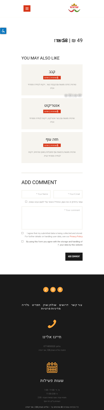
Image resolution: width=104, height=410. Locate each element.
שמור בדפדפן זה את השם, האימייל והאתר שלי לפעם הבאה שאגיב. (55, 202)
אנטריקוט (52, 106)
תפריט (36, 305)
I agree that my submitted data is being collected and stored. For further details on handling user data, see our (54, 235)
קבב (52, 72)
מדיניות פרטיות (51, 309)
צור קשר (76, 305)
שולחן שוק (50, 305)
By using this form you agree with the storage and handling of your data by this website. (54, 243)
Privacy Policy (76, 236)
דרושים (64, 305)
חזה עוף (52, 140)
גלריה (25, 305)
